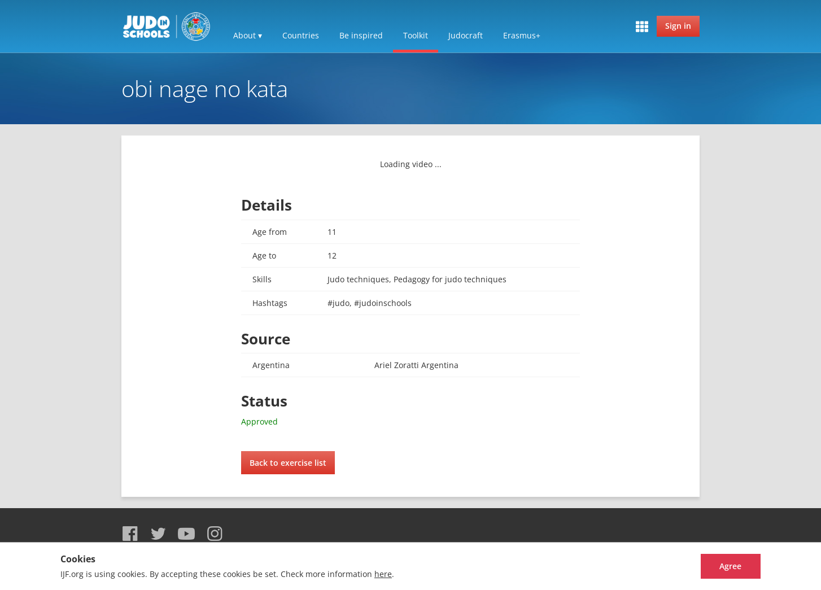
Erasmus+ (521, 35)
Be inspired (361, 35)
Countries (300, 35)
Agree (719, 566)
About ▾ (247, 35)
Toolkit (415, 35)
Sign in (678, 25)
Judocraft (465, 35)
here (383, 574)
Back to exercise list (288, 462)
